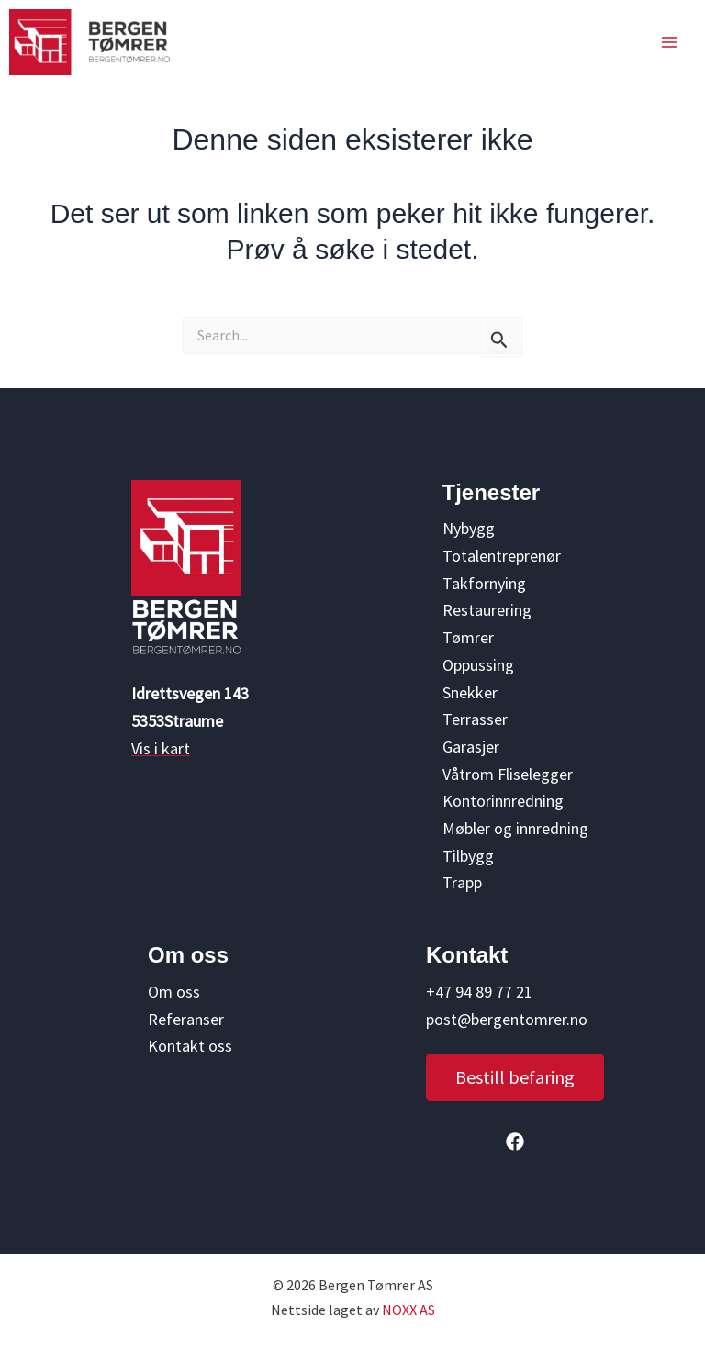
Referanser (186, 1019)
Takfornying (484, 583)
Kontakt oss (190, 1045)
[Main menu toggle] (669, 42)
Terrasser (475, 719)
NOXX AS (408, 1309)
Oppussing (478, 664)
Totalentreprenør (501, 555)
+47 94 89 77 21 (479, 991)
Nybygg (468, 528)
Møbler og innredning (515, 828)
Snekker (470, 692)
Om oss (174, 991)
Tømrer (468, 637)
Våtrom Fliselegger (507, 774)
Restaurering (487, 609)
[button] (515, 1077)
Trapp (462, 882)
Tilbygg (468, 855)
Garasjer (470, 746)
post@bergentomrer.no (507, 1019)
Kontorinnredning (503, 800)
